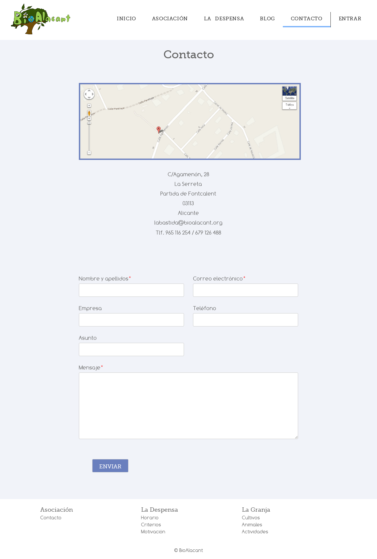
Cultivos (251, 518)
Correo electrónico (219, 279)
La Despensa (224, 19)
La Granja (256, 509)
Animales (252, 525)
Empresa (90, 308)
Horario (150, 518)
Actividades (255, 532)
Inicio (126, 19)
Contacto (306, 19)
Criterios (151, 525)
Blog (267, 19)
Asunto (88, 338)
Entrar (350, 19)
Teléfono (204, 308)
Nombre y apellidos (105, 279)
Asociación (170, 19)
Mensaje (91, 367)
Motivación (153, 532)
